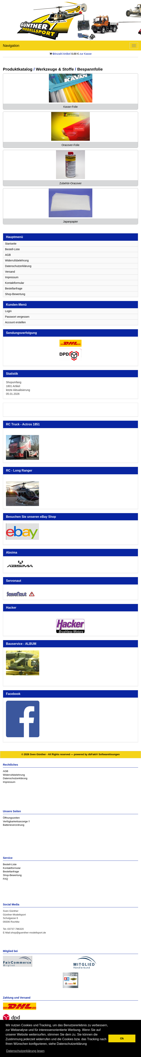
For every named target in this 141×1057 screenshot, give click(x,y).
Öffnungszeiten (11, 817)
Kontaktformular (14, 282)
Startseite (10, 243)
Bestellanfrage (13, 288)
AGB (8, 254)
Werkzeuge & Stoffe (55, 69)
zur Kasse (86, 53)
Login (8, 311)
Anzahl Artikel (62, 53)
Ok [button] (122, 1038)
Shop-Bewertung (15, 294)
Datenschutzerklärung (18, 266)
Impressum (11, 277)
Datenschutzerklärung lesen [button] (25, 1051)
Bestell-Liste (12, 249)
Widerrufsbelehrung (17, 260)
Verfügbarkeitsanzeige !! (16, 821)
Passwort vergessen (17, 316)
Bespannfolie (90, 69)
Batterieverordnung (13, 824)
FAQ (5, 878)
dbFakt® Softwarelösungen (104, 754)
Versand (10, 271)
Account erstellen (15, 322)
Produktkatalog (17, 69)
